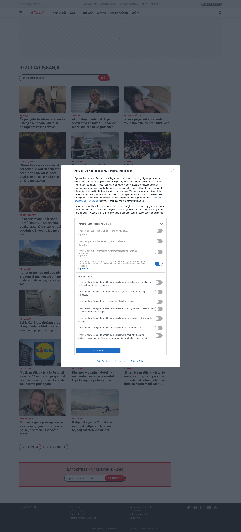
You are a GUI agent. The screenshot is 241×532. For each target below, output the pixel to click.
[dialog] (120, 266)
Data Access (120, 361)
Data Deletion (103, 361)
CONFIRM (98, 350)
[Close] (174, 171)
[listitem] (120, 224)
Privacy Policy (137, 361)
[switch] (159, 231)
